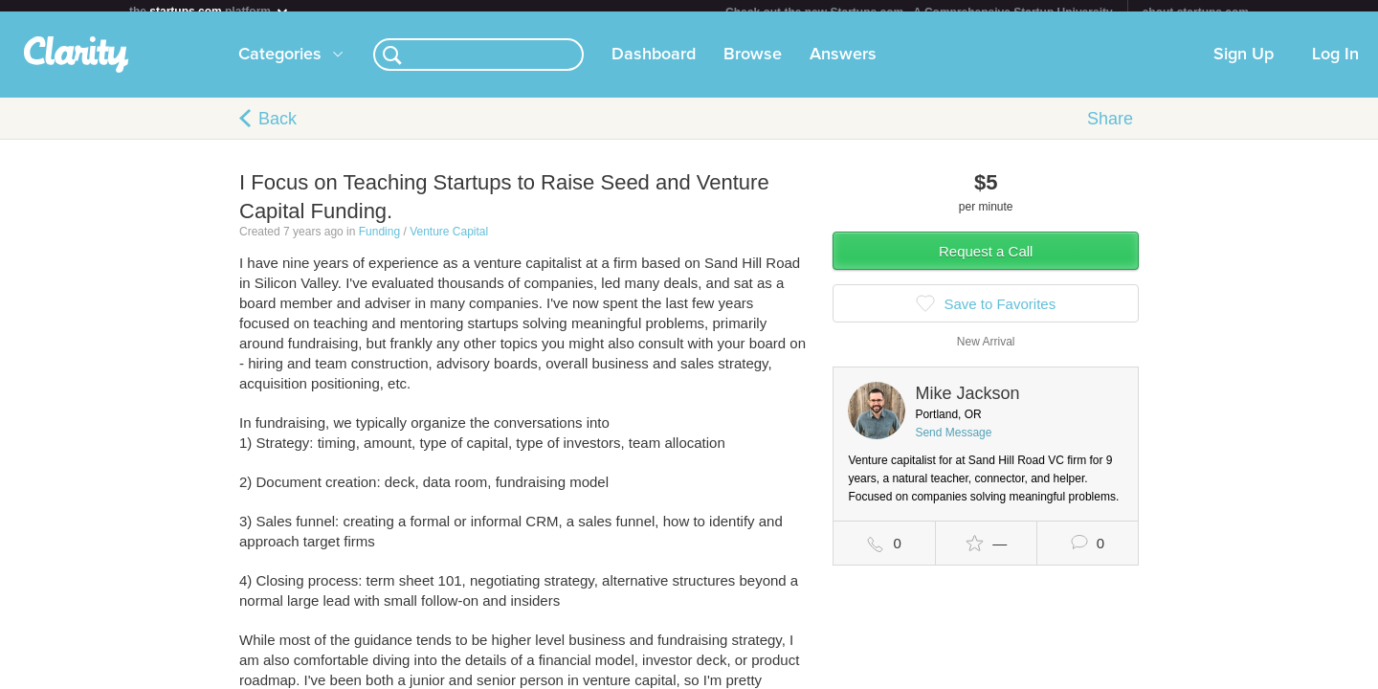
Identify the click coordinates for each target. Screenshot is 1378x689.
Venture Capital (449, 243)
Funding (379, 243)
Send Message (953, 444)
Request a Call (986, 263)
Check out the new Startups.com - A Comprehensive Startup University (919, 12)
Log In (1335, 66)
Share (1110, 130)
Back (277, 130)
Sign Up (1243, 66)
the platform (209, 11)
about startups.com (1196, 12)
